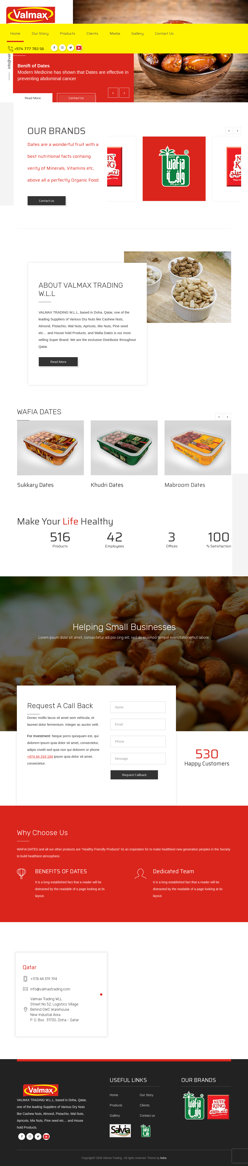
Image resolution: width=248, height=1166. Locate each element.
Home (15, 33)
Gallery (138, 33)
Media (115, 33)
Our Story (40, 33)
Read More (58, 361)
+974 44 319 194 (40, 756)
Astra (163, 1158)
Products (67, 33)
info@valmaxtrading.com (9, 49)
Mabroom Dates (185, 485)
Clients (92, 33)
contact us (46, 200)
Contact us (164, 33)
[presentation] (113, 93)
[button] (101, 994)
